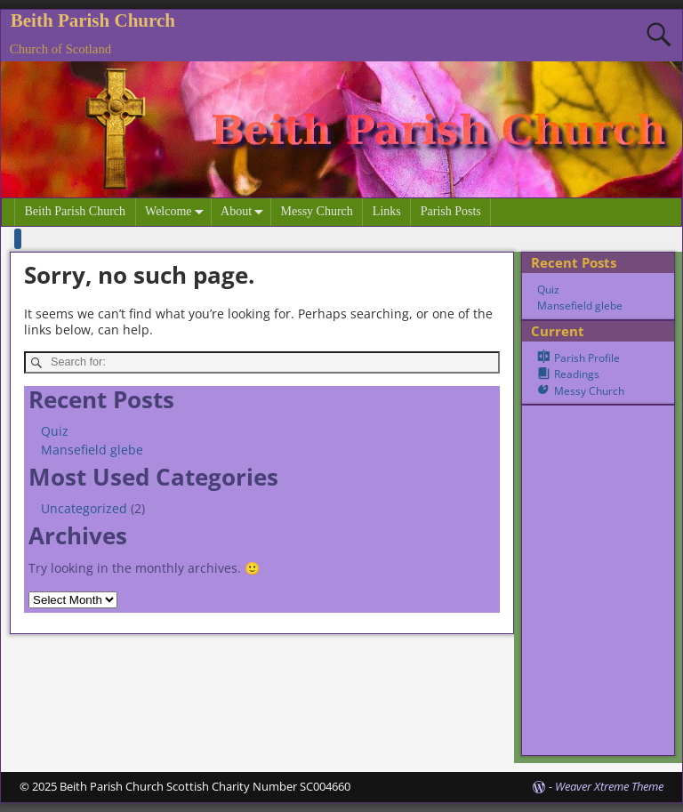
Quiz (54, 430)
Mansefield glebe (92, 449)
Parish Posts (451, 211)
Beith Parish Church (93, 20)
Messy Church (317, 211)
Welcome (178, 212)
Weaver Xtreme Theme (609, 786)
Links (387, 211)
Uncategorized (84, 508)
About (245, 212)
